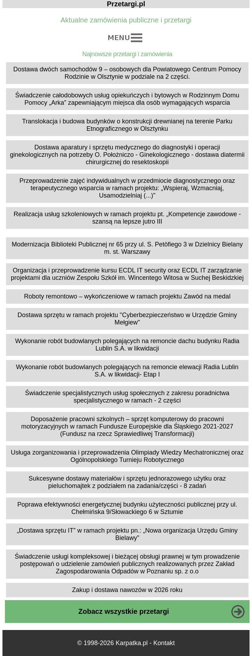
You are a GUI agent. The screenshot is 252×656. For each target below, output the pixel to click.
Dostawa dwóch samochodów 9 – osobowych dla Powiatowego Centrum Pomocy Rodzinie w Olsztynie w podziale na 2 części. (127, 73)
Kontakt (164, 643)
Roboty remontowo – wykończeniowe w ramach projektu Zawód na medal (127, 296)
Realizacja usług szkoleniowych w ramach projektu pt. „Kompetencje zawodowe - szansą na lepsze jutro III (127, 218)
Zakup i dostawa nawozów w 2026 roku (127, 589)
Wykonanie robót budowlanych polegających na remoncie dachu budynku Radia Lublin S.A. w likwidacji (127, 344)
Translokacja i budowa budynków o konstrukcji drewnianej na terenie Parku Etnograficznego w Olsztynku (127, 125)
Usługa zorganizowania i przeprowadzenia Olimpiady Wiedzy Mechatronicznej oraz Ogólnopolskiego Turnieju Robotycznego (127, 456)
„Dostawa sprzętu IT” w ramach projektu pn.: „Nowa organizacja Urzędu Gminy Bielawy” (127, 534)
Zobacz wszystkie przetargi (123, 611)
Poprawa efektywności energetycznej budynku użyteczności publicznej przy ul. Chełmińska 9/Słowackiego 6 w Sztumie (127, 508)
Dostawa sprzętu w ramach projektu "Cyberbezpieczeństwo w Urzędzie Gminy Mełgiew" (127, 318)
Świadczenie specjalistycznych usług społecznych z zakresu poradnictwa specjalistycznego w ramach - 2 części (127, 397)
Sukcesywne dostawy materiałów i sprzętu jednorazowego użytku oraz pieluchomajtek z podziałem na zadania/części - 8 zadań (127, 482)
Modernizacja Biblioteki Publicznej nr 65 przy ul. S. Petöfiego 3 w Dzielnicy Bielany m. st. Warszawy (127, 248)
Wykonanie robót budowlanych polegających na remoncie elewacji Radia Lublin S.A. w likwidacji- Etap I (127, 371)
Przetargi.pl (126, 4)
